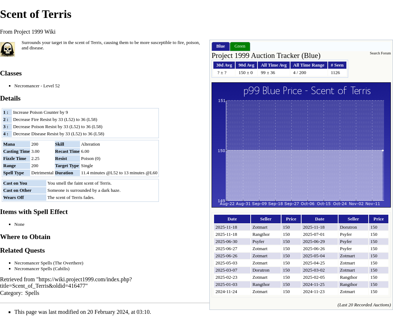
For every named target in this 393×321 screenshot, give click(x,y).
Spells (32, 293)
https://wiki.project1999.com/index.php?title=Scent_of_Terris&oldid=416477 (66, 282)
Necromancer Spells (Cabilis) (42, 268)
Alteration (90, 144)
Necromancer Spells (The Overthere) (48, 263)
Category (10, 293)
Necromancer (26, 85)
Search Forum (380, 53)
